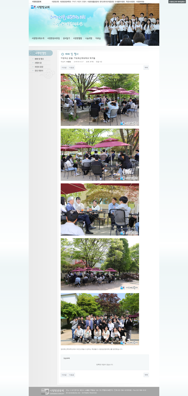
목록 (146, 67)
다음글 (71, 67)
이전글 (64, 67)
